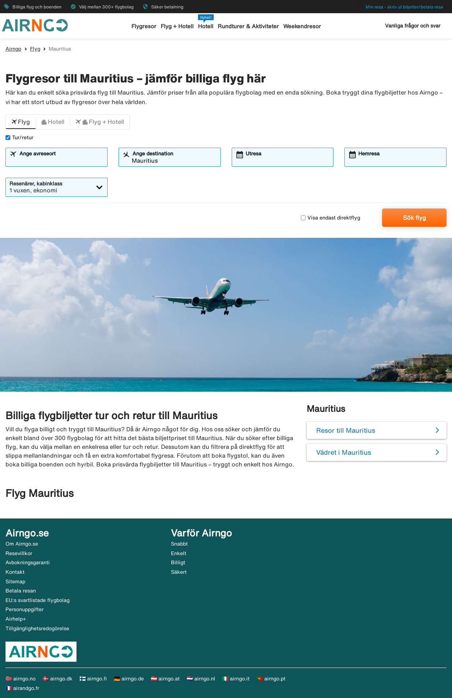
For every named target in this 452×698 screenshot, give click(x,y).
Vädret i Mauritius (343, 452)
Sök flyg (414, 218)
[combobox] (61, 160)
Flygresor (143, 26)
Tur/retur (19, 137)
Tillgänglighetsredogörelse (37, 628)
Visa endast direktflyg (330, 217)
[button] (21, 122)
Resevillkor (18, 553)
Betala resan (20, 590)
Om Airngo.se (21, 543)
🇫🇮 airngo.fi (93, 678)
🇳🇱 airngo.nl (201, 678)
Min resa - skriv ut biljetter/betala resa (404, 6)
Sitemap (15, 581)
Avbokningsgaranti (27, 562)
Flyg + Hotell (177, 26)
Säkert (179, 572)
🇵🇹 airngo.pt (271, 678)
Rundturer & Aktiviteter (248, 26)
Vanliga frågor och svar (412, 25)
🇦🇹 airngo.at (165, 678)
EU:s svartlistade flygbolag (37, 600)
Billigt (178, 562)
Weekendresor (302, 26)
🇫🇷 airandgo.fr (22, 688)
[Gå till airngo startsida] (35, 24)
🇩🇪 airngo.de (129, 678)
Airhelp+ (15, 618)
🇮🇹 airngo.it (236, 678)
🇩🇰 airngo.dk (57, 678)
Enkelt (178, 553)
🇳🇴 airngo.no (20, 678)
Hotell (205, 26)
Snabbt (179, 543)
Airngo (13, 48)
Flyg (35, 48)
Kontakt (15, 572)
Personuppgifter (24, 609)
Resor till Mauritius (345, 430)
